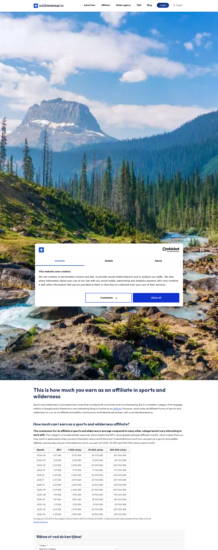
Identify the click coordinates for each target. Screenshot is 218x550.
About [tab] (158, 260)
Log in (163, 5)
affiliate (117, 410)
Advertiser (89, 6)
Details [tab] (109, 260)
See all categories (40, 523)
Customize (108, 297)
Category (42, 547)
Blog (149, 6)
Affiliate (105, 6)
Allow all (156, 297)
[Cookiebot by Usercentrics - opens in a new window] (165, 249)
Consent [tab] (60, 260)
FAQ (139, 6)
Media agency (123, 6)
